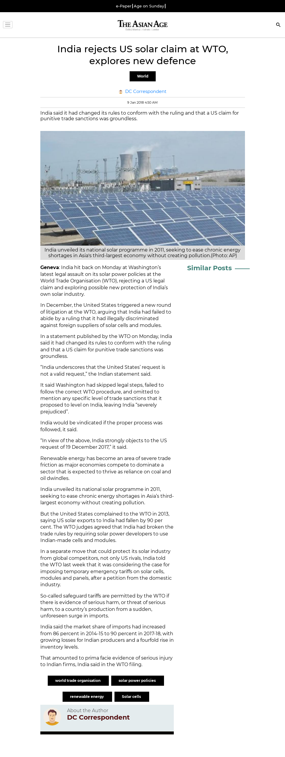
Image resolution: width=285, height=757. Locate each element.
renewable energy (87, 696)
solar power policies (138, 680)
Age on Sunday (149, 6)
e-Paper (123, 6)
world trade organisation (78, 680)
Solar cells (132, 696)
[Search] (278, 25)
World (142, 76)
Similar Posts (209, 268)
